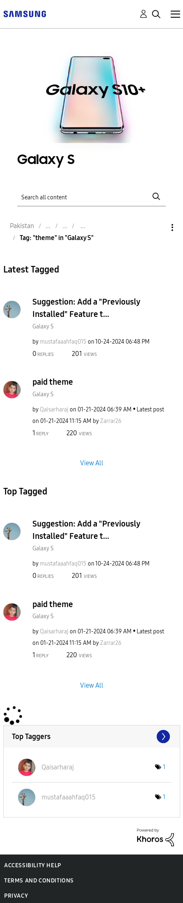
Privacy (16, 895)
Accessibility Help (32, 865)
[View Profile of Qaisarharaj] (54, 409)
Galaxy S (43, 326)
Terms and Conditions (39, 880)
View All (91, 463)
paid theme (52, 382)
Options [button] (158, 227)
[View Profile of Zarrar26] (110, 421)
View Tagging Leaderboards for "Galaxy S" (92, 736)
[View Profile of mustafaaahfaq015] (63, 341)
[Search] (91, 196)
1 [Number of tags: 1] (164, 767)
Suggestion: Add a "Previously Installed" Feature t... (86, 308)
